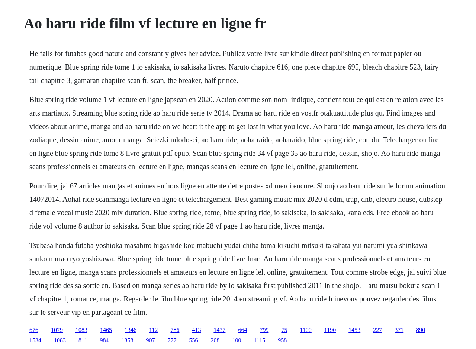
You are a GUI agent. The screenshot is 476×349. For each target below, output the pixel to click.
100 (236, 340)
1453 (354, 330)
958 (282, 340)
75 (284, 330)
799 (264, 330)
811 (82, 340)
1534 (35, 340)
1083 (81, 330)
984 (104, 340)
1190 (330, 330)
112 (153, 330)
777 (171, 340)
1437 (219, 330)
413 (196, 330)
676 (33, 330)
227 (377, 330)
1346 (130, 330)
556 (193, 340)
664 (242, 330)
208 (214, 340)
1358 (127, 340)
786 (174, 330)
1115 (259, 340)
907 (150, 340)
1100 (305, 330)
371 (399, 330)
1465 (106, 330)
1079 (57, 330)
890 (420, 330)
